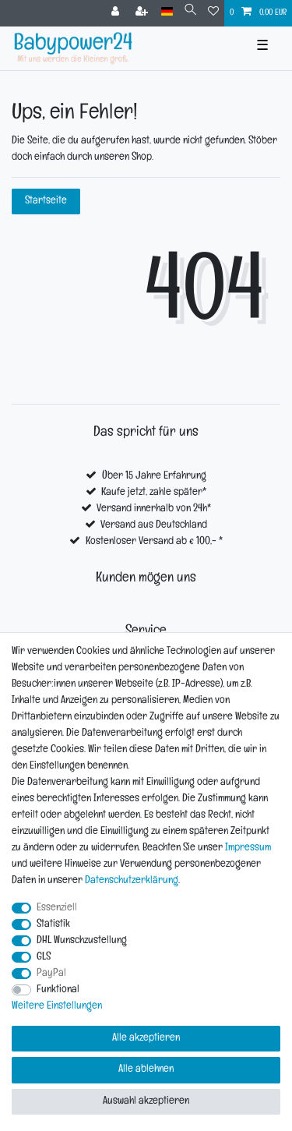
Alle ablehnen (146, 1069)
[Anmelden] (117, 13)
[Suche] (190, 12)
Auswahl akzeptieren (146, 1101)
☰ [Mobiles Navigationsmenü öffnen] (262, 48)
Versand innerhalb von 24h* (154, 509)
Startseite (46, 201)
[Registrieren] (143, 13)
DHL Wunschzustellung (82, 941)
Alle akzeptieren (146, 1038)
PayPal (51, 973)
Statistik (53, 924)
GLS (44, 957)
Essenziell (57, 908)
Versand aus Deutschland (153, 525)
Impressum (248, 848)
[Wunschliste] (213, 13)
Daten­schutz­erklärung (131, 881)
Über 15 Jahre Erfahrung (154, 476)
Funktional (58, 990)
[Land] (167, 12)
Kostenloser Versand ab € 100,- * (154, 542)
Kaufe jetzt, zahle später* (153, 493)
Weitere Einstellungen (57, 1006)
